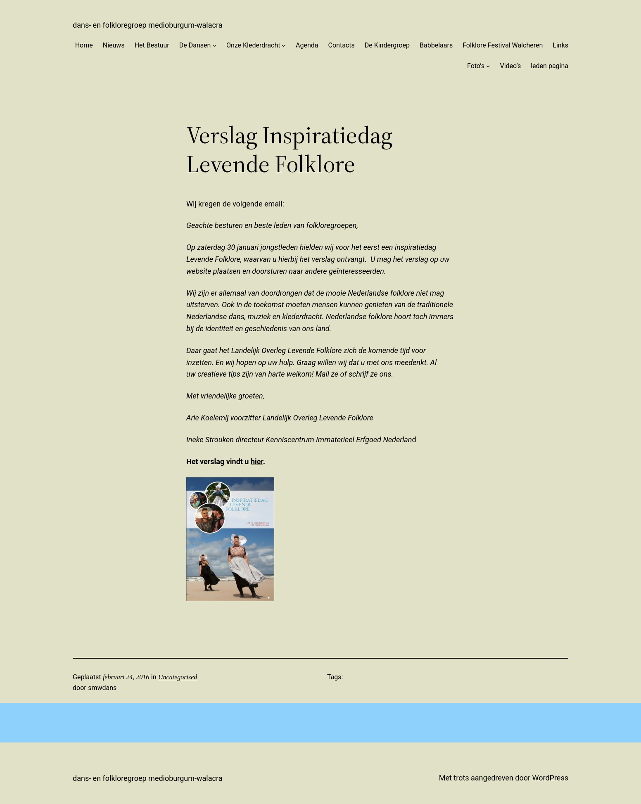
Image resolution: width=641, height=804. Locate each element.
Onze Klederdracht (253, 45)
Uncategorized (177, 677)
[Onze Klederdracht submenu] (284, 45)
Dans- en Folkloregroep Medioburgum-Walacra (147, 25)
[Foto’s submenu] (488, 66)
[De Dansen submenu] (214, 45)
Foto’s (475, 66)
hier (257, 461)
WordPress (550, 777)
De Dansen (195, 45)
